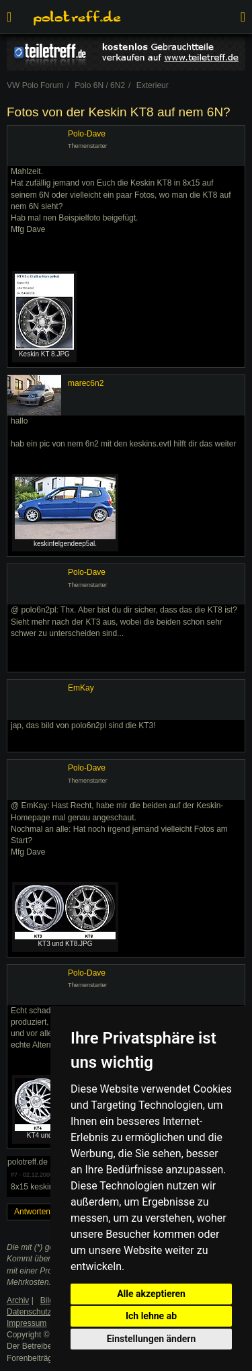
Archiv (18, 1300)
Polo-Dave (87, 134)
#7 (14, 1174)
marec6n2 (85, 383)
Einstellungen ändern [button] (151, 1338)
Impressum (26, 1323)
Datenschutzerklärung (46, 1312)
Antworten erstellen (48, 1211)
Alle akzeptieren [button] (151, 1293)
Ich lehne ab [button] (151, 1315)
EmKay (81, 688)
